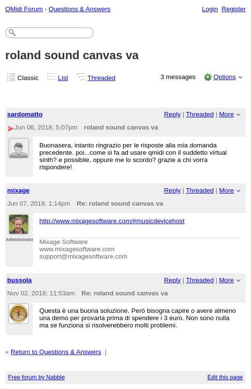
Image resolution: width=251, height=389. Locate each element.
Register (233, 9)
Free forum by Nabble (36, 377)
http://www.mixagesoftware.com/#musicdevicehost (111, 221)
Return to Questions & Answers (56, 352)
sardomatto (25, 114)
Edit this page (225, 377)
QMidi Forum (24, 9)
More (226, 114)
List (63, 77)
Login (210, 9)
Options (224, 77)
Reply (172, 114)
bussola (19, 280)
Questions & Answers (79, 9)
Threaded (102, 77)
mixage (18, 190)
